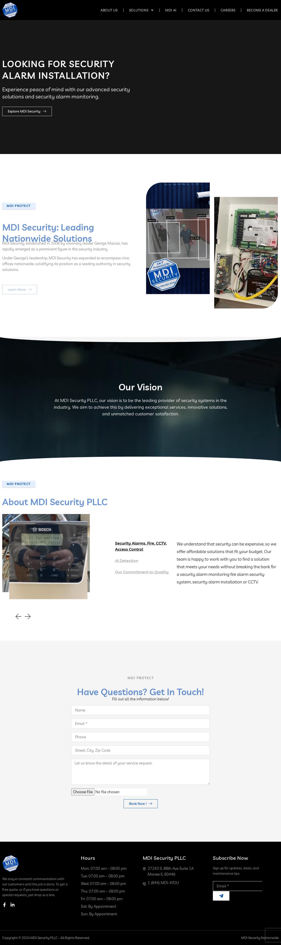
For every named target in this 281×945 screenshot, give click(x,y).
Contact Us (198, 10)
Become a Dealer (262, 10)
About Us (109, 10)
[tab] (143, 546)
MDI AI (170, 10)
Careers (228, 10)
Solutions (141, 10)
